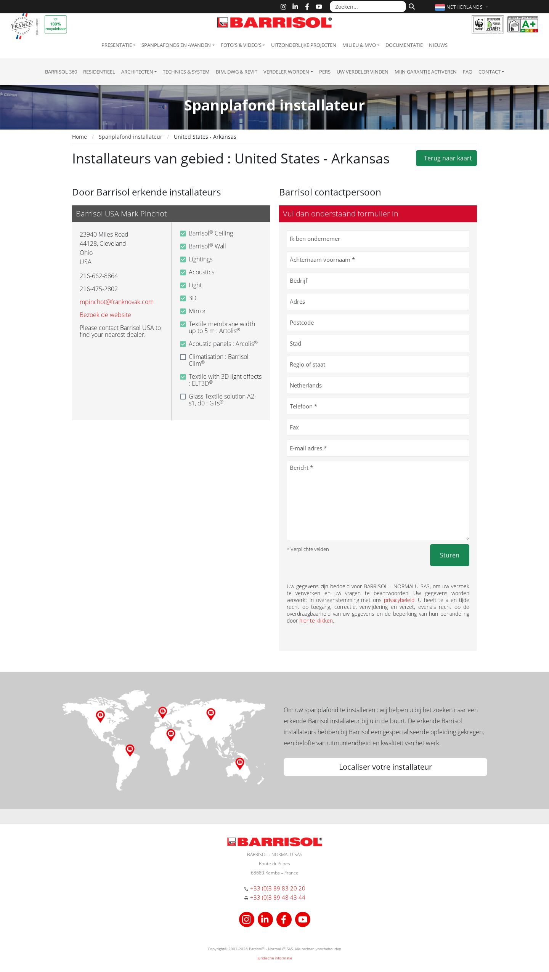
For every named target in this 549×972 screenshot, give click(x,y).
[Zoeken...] (368, 6)
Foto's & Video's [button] (241, 45)
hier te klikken (316, 620)
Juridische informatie (274, 958)
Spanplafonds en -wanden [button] (176, 45)
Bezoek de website (105, 315)
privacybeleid (399, 600)
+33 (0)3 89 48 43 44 (277, 897)
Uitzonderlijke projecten (303, 45)
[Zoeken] (411, 5)
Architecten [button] (137, 71)
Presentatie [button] (116, 45)
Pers (325, 71)
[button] (462, 7)
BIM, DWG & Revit (236, 71)
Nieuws (438, 45)
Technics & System (186, 71)
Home (79, 136)
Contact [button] (489, 71)
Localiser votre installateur (385, 767)
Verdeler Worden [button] (286, 71)
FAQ (467, 71)
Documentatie (404, 45)
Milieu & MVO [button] (359, 45)
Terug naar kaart (446, 158)
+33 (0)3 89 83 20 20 (277, 888)
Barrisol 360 (61, 71)
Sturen (449, 555)
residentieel (99, 71)
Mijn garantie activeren (426, 71)
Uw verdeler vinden (362, 71)
